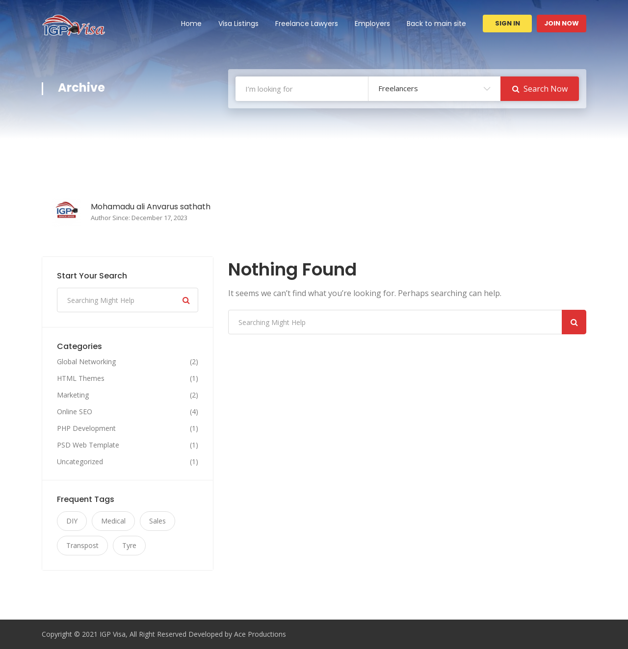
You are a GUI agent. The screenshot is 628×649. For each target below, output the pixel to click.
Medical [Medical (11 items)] (113, 520)
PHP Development (86, 428)
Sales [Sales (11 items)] (157, 520)
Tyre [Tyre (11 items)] (129, 545)
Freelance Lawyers (306, 23)
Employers (372, 23)
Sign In (507, 23)
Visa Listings (238, 23)
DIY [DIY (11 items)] (72, 520)
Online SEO (74, 411)
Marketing (73, 395)
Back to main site (436, 23)
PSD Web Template (88, 445)
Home (191, 23)
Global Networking (86, 361)
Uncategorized (80, 461)
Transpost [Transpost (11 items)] (82, 545)
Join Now (561, 23)
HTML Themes (81, 378)
